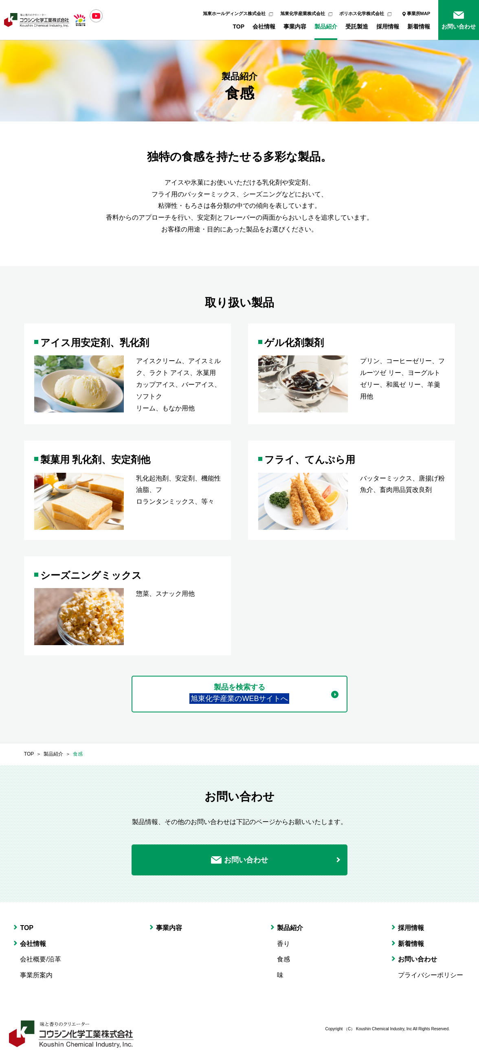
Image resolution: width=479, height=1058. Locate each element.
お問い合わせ (459, 26)
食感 (78, 754)
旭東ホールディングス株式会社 (234, 13)
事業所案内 (36, 975)
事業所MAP (418, 13)
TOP (238, 26)
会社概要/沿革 (40, 959)
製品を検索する (239, 693)
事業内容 (294, 26)
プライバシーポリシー (430, 975)
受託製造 (356, 26)
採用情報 (387, 26)
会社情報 (264, 26)
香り (283, 943)
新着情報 (418, 26)
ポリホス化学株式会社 (361, 13)
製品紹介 (325, 26)
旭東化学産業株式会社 (302, 13)
